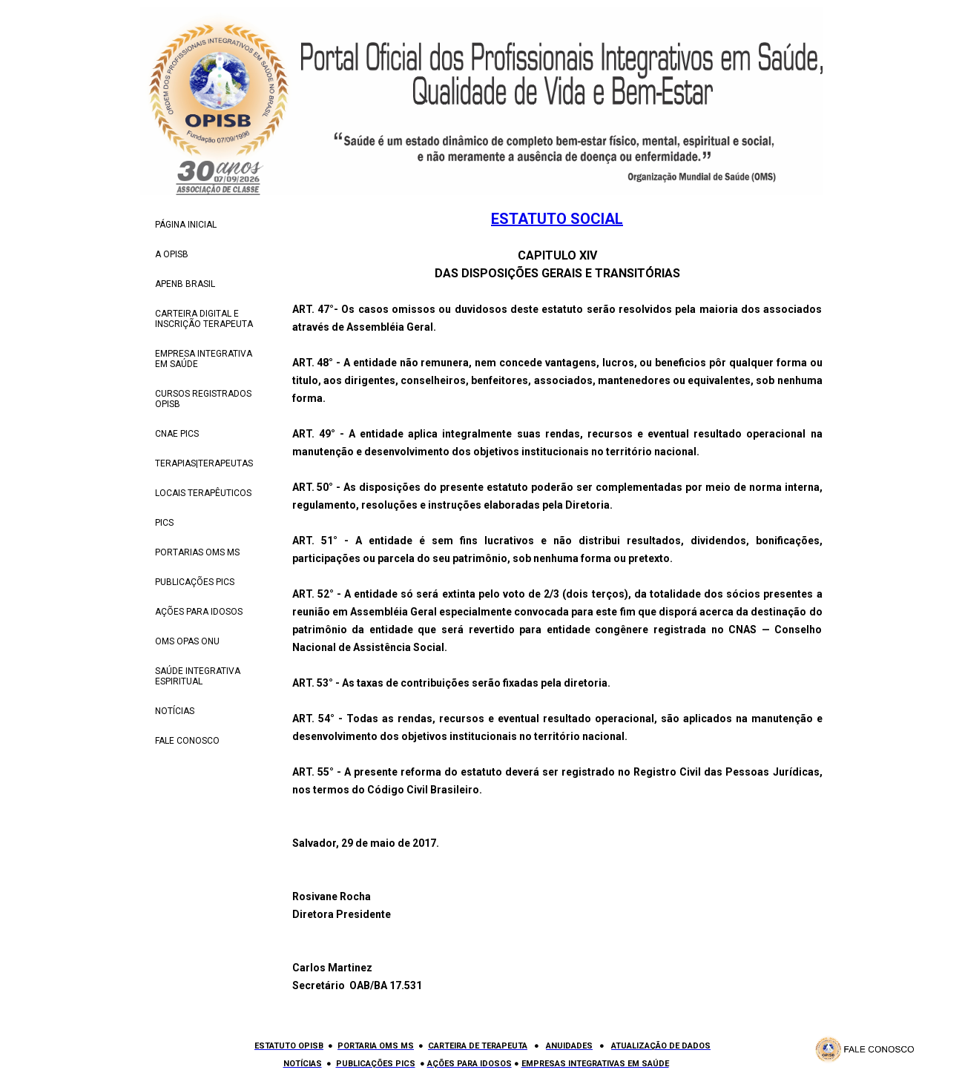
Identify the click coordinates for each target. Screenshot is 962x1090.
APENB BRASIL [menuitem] (185, 284)
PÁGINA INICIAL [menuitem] (186, 224)
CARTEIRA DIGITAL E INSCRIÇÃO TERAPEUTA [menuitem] (204, 318)
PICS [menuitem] (164, 523)
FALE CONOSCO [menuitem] (187, 741)
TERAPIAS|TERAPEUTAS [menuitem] (204, 463)
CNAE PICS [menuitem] (177, 434)
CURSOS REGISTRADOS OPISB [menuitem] (203, 399)
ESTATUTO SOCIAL (557, 219)
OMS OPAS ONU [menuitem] (187, 641)
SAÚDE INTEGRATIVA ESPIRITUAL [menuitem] (197, 676)
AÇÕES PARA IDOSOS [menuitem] (199, 612)
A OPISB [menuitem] (171, 254)
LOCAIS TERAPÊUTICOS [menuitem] (203, 493)
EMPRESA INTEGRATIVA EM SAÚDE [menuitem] (203, 359)
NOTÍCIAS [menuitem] (174, 711)
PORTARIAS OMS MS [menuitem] (197, 552)
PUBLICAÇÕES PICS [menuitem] (194, 582)
